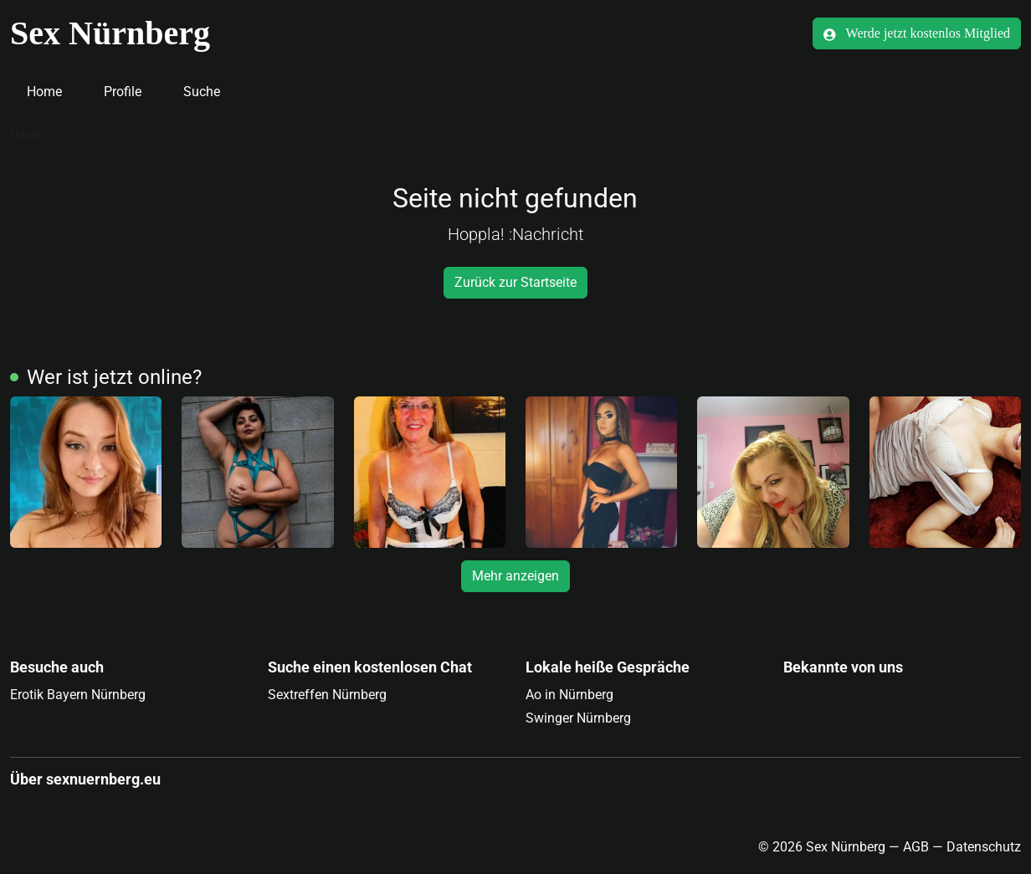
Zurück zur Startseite (515, 282)
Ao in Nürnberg (569, 695)
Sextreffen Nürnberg (327, 695)
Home (44, 92)
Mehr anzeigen (515, 576)
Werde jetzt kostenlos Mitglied (916, 33)
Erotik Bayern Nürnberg (78, 695)
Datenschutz (983, 847)
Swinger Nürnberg (578, 718)
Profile (122, 92)
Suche (201, 92)
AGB (916, 847)
